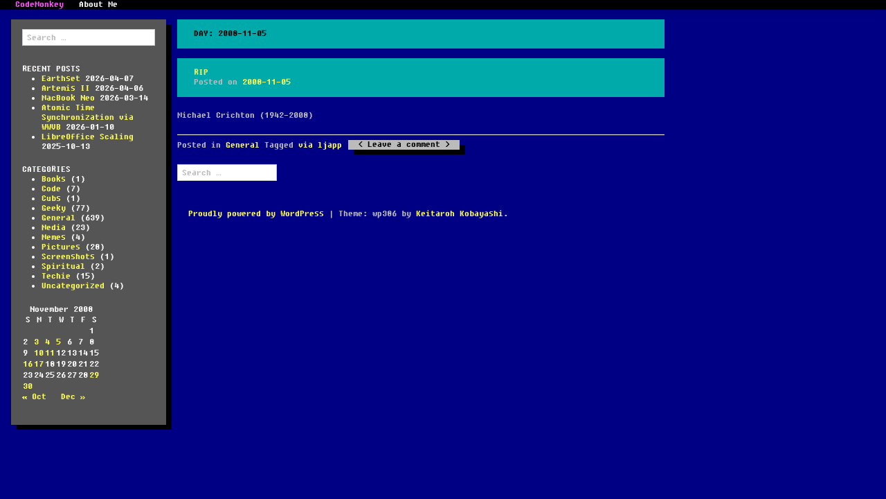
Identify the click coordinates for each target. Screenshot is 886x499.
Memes (54, 237)
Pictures (61, 247)
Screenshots (68, 257)
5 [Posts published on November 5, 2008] (58, 342)
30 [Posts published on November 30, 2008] (28, 386)
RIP (201, 72)
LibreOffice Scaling (88, 137)
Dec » (73, 397)
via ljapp (320, 145)
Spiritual (63, 266)
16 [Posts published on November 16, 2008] (28, 364)
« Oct (34, 397)
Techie (56, 276)
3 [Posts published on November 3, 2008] (36, 342)
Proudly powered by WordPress (256, 214)
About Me (98, 5)
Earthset (61, 78)
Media (54, 227)
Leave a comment (404, 145)
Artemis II (66, 88)
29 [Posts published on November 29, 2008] (94, 375)
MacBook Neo (68, 98)
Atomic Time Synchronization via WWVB (88, 117)
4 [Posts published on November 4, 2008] (47, 342)
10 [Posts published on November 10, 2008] (39, 353)
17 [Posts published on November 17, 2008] (39, 364)
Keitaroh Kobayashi (459, 214)
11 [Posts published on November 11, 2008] (50, 353)
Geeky (54, 208)
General (58, 218)
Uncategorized (73, 286)
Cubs (51, 198)
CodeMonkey (39, 5)
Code (51, 189)
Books (54, 179)
